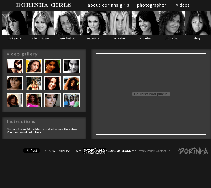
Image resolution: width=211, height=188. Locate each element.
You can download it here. (24, 132)
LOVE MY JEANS (119, 150)
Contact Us (163, 150)
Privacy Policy (145, 150)
